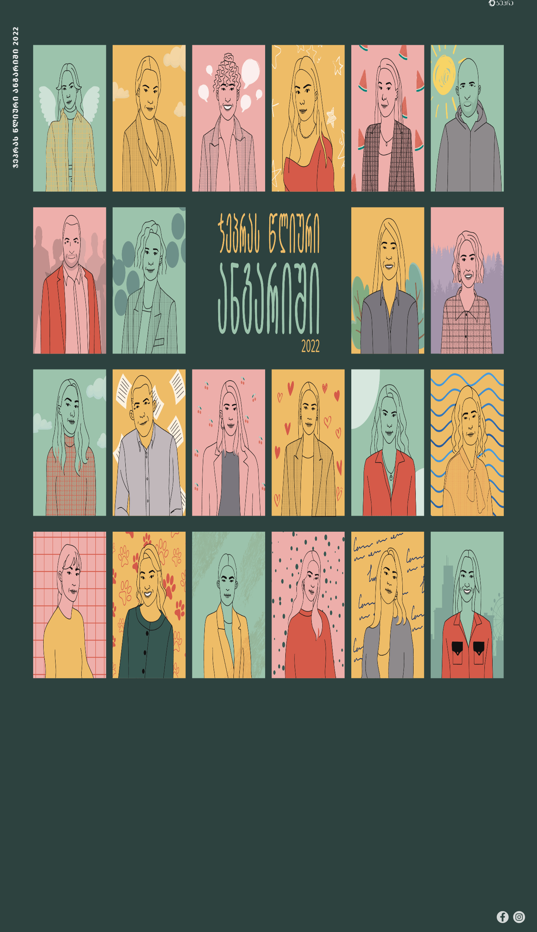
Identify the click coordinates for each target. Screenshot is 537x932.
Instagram (519, 917)
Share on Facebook (503, 917)
